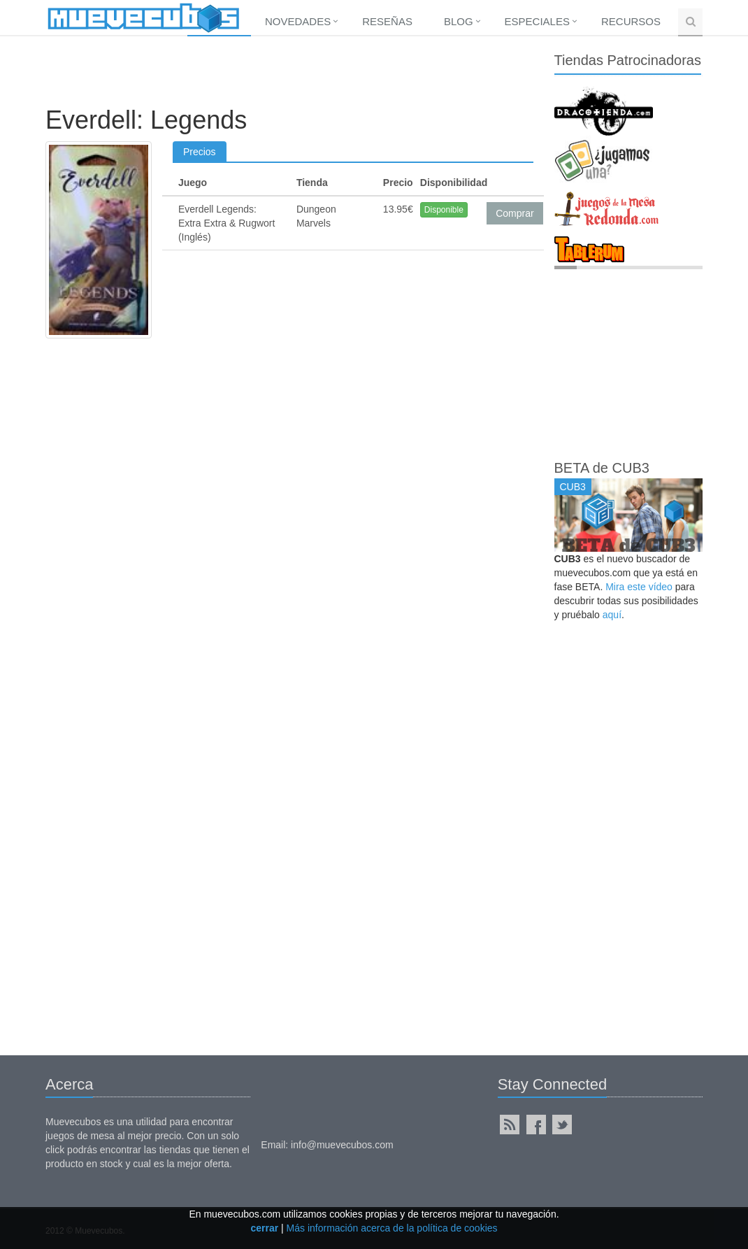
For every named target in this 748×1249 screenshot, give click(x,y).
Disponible (443, 210)
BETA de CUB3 (601, 468)
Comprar (514, 213)
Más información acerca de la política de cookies (392, 1228)
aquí (612, 614)
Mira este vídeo (639, 586)
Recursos (631, 21)
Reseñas (387, 21)
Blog (458, 21)
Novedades (298, 21)
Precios (199, 151)
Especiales (537, 21)
